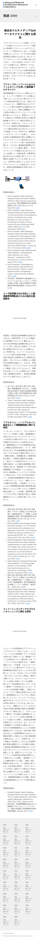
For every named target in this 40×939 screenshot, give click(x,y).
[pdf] (18, 208)
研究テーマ (6, 829)
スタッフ (5, 833)
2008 (15, 882)
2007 (26, 882)
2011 (15, 871)
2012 (4, 871)
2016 (26, 848)
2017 (15, 848)
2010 (26, 871)
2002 (15, 905)
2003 (4, 905)
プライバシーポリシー (8, 933)
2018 (4, 848)
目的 (4, 827)
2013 (26, 859)
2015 (4, 859)
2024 (4, 825)
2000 (4, 917)
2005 (15, 894)
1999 (15, 917)
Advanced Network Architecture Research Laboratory (16, 4)
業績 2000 (10, 16)
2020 (15, 836)
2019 (26, 836)
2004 (26, 894)
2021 (4, 836)
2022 (26, 825)
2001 (26, 905)
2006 (4, 894)
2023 (15, 825)
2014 (15, 859)
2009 (4, 882)
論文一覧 (5, 831)
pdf (20, 262)
